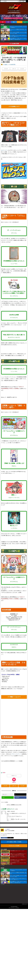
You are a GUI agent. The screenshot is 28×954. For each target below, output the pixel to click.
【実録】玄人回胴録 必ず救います (14, 463)
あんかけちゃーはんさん (14, 337)
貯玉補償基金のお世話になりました (14, 261)
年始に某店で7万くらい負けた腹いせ (14, 334)
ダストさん (14, 233)
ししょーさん (14, 263)
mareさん (14, 647)
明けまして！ (14, 525)
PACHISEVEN (15, 906)
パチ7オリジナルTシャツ (16, 754)
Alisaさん (14, 466)
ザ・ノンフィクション (14, 230)
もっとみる (2, 865)
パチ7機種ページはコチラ (14, 696)
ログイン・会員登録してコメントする (14, 804)
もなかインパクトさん (14, 497)
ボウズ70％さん (14, 435)
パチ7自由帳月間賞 (11, 64)
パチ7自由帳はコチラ (14, 106)
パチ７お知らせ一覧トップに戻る (14, 841)
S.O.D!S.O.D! (14, 644)
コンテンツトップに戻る (14, 845)
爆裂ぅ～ (14, 495)
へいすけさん (14, 528)
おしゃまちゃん (14, 295)
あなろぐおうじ (4, 150)
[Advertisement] (14, 719)
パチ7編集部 (5, 64)
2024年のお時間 (14, 314)
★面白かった (14, 775)
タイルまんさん (14, 317)
